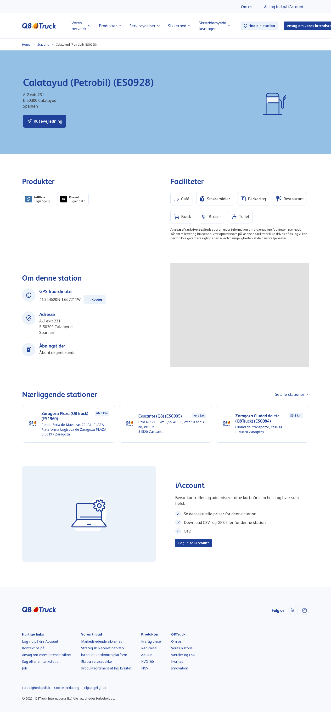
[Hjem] (39, 26)
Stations (43, 44)
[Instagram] (304, 610)
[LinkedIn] (293, 610)
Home (26, 44)
